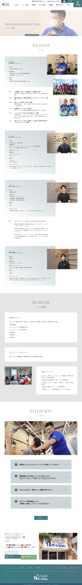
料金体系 (34, 4)
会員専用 (70, 2)
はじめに (17, 4)
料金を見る (40, 517)
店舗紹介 (51, 4)
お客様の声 (29, 567)
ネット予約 (78, 4)
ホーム (6, 567)
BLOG (68, 4)
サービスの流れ (42, 4)
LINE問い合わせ (27, 557)
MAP (24, 537)
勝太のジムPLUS (60, 4)
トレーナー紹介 (25, 4)
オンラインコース (46, 567)
